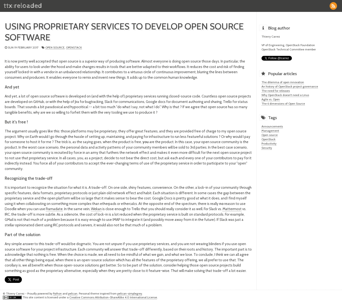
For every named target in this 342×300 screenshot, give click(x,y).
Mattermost (232, 209)
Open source (55, 47)
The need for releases (275, 90)
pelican (72, 293)
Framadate (54, 209)
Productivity (268, 143)
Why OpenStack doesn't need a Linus (285, 95)
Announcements (272, 126)
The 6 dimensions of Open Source (283, 103)
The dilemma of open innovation (282, 82)
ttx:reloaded (23, 6)
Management (270, 130)
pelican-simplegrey (129, 293)
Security (266, 148)
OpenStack (74, 47)
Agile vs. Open (270, 99)
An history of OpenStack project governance (289, 86)
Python (57, 293)
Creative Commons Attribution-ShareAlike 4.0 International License (113, 297)
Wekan (96, 209)
